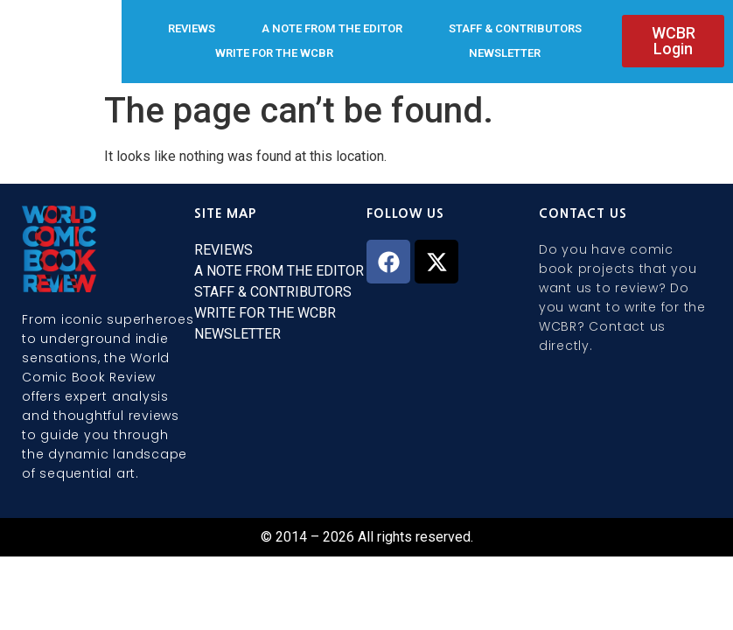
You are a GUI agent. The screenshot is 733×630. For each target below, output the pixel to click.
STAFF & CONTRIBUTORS (515, 28)
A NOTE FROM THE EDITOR (332, 28)
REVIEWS (191, 28)
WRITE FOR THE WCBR (274, 53)
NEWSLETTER (505, 53)
